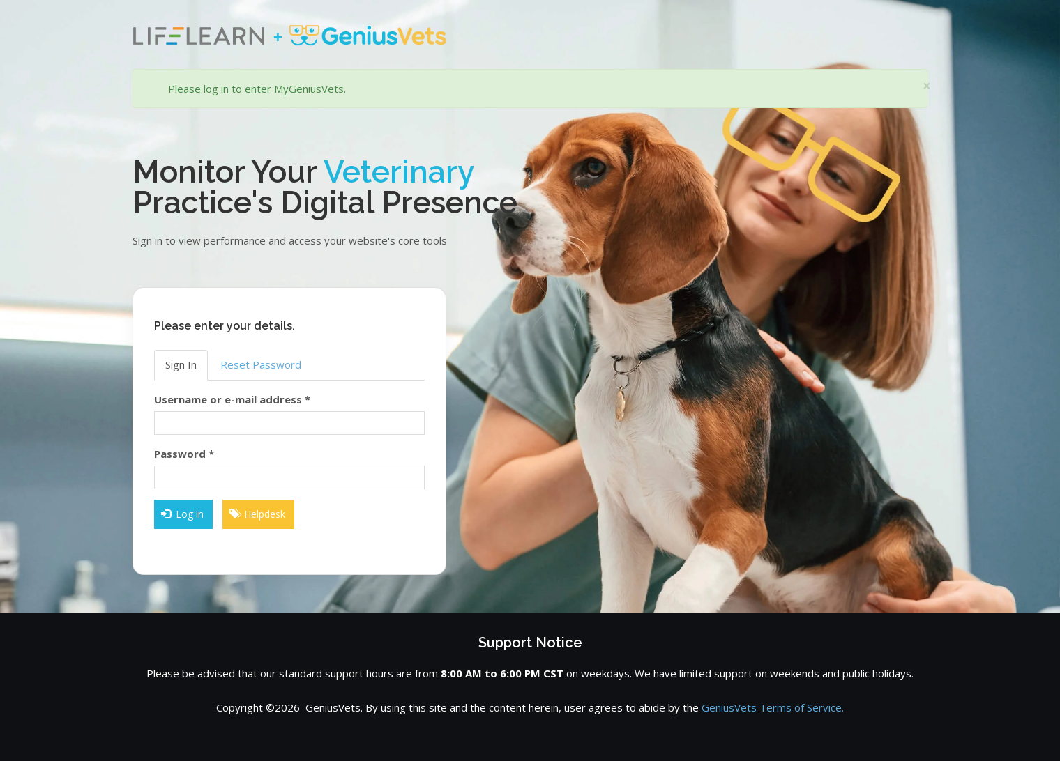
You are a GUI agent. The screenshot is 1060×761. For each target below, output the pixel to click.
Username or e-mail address (232, 399)
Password (184, 454)
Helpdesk (257, 514)
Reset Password (260, 364)
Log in (182, 514)
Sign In (181, 364)
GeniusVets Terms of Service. (773, 707)
